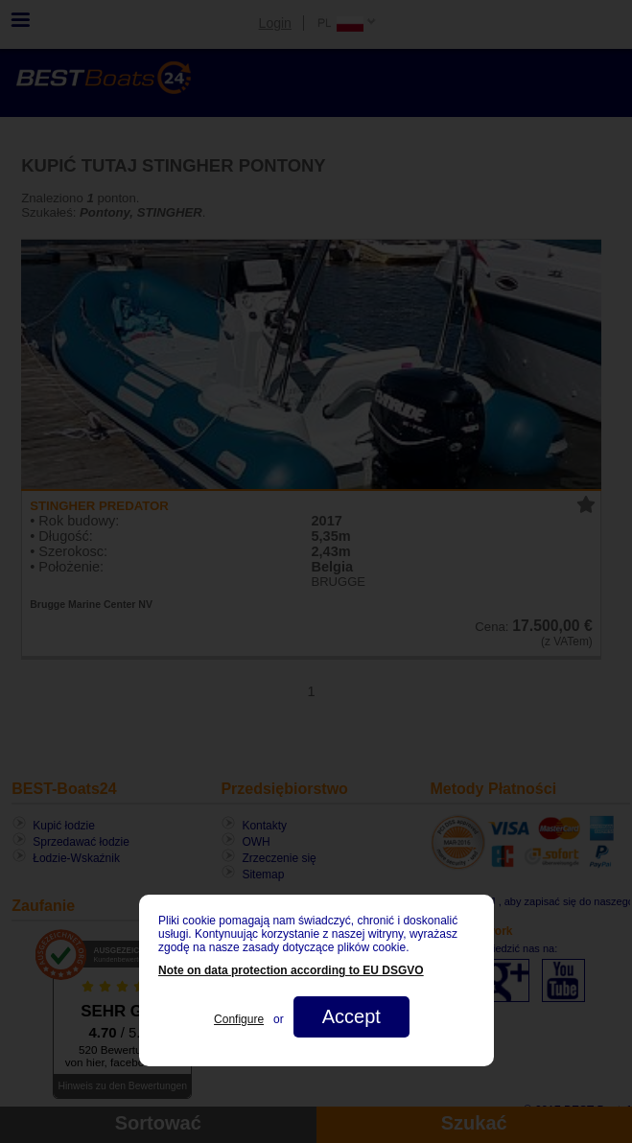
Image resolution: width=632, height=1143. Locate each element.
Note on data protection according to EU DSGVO (291, 970)
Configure (239, 1019)
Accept (350, 1016)
